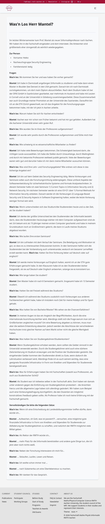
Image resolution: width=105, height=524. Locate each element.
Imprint (53, 505)
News (4, 501)
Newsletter (52, 2)
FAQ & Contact (56, 498)
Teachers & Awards (40, 508)
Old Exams (36, 512)
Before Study (37, 498)
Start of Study (37, 501)
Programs (36, 505)
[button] (95, 8)
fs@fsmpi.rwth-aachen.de (34, 2)
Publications (7, 498)
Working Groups (20, 501)
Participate (18, 498)
